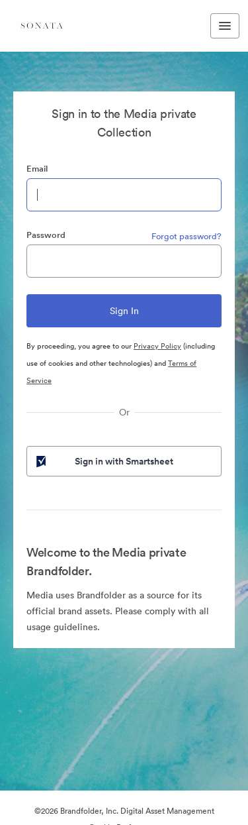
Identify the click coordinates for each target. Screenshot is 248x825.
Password (45, 235)
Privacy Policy (157, 346)
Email (37, 168)
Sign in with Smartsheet (103, 461)
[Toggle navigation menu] (224, 25)
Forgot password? (186, 236)
